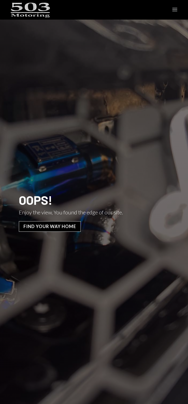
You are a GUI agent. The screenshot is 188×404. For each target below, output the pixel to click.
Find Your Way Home (50, 226)
